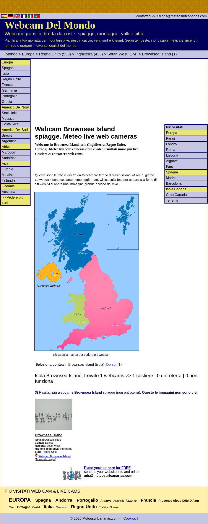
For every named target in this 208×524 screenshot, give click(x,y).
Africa (6, 147)
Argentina (9, 141)
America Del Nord (15, 107)
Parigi (170, 138)
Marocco (8, 152)
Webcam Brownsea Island (55, 456)
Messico (8, 118)
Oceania (8, 186)
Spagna (8, 68)
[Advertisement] (121, 91)
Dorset (111, 364)
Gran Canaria (176, 195)
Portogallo (9, 96)
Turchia (7, 169)
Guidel (36, 507)
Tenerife (172, 200)
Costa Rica (10, 124)
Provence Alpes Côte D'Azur (178, 500)
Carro (12, 507)
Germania (9, 90)
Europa (28, 54)
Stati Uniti (9, 113)
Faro (169, 166)
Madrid (171, 178)
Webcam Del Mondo (50, 25)
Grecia (7, 102)
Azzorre (130, 500)
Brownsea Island (156, 54)
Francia (7, 85)
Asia (5, 163)
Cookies (129, 518)
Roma (170, 150)
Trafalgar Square (109, 507)
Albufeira (119, 500)
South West (117, 54)
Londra (171, 144)
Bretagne (23, 507)
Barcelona (174, 183)
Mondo (12, 54)
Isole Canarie (176, 189)
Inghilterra (84, 54)
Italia (5, 73)
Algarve (172, 161)
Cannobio (61, 507)
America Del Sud (15, 130)
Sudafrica (9, 158)
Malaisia (8, 175)
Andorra (63, 500)
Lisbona (172, 155)
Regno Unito (50, 54)
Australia (8, 192)
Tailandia (8, 180)
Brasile (7, 135)
